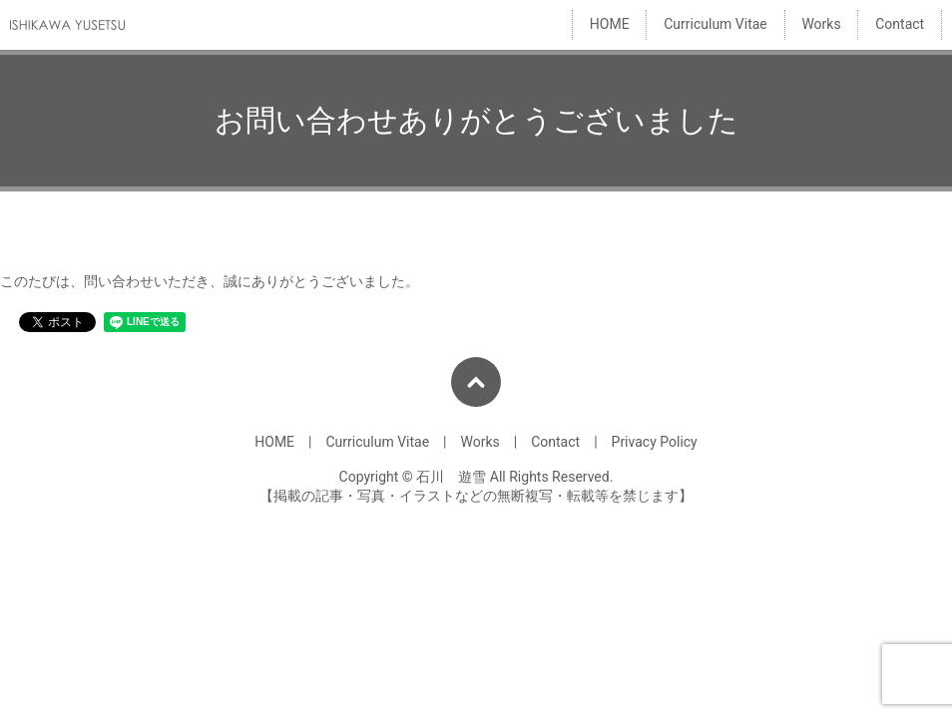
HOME (610, 25)
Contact (899, 25)
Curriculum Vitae (715, 25)
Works (820, 25)
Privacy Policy (655, 442)
